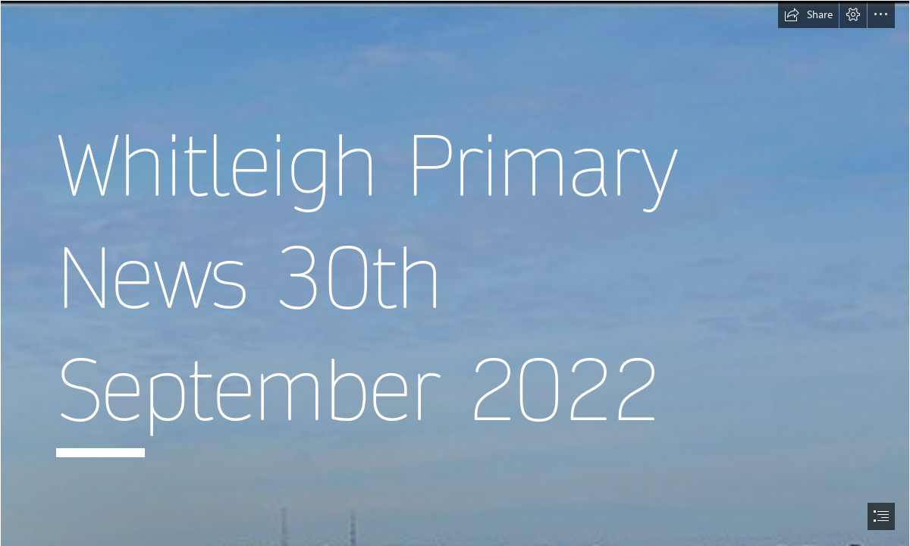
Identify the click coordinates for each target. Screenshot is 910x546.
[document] (455, 273)
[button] (808, 14)
